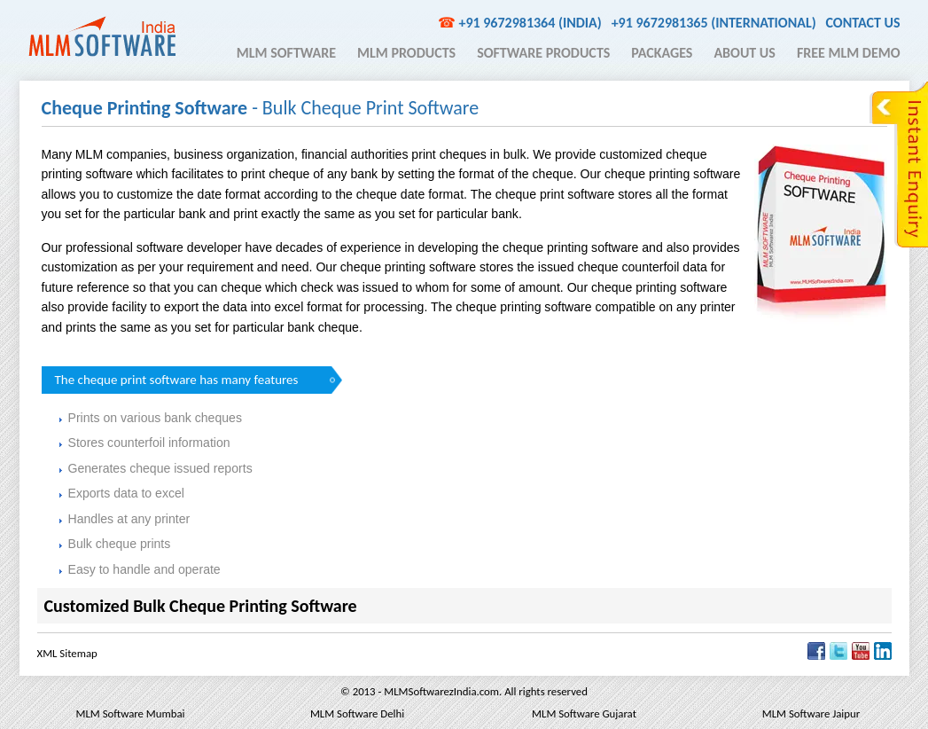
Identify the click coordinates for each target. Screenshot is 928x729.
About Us (744, 52)
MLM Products (406, 52)
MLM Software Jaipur (811, 713)
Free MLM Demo (849, 52)
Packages (661, 52)
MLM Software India (101, 36)
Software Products (543, 52)
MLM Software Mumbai (129, 713)
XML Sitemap (67, 653)
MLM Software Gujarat (584, 713)
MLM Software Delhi (357, 713)
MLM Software (286, 52)
